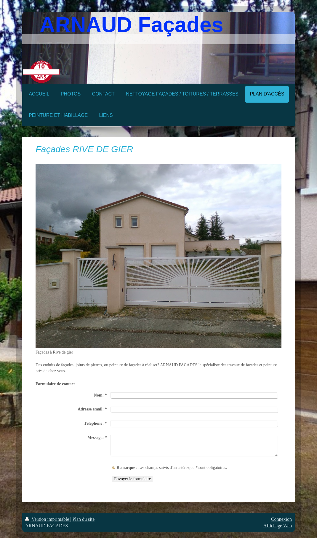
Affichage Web (277, 525)
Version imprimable (47, 519)
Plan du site (84, 519)
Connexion (281, 519)
